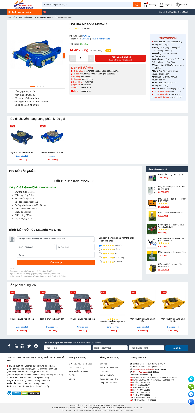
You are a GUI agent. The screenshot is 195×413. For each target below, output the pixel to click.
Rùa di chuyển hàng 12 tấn (82, 319)
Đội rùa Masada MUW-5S (21, 153)
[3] (100, 253)
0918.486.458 (85, 74)
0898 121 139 (175, 91)
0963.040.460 (88, 82)
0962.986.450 (86, 77)
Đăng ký (177, 348)
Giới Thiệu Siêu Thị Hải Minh (80, 364)
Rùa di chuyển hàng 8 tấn (52, 319)
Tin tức (72, 375)
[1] (100, 261)
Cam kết (103, 364)
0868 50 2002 (175, 94)
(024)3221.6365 (109, 74)
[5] (100, 245)
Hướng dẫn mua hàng (109, 379)
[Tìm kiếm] (138, 4)
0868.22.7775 (87, 79)
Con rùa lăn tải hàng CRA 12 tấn (173, 320)
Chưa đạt (110, 261)
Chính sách (104, 371)
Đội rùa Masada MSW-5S (52, 153)
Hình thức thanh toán (109, 368)
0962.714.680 (96, 74)
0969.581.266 (86, 85)
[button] (182, 4)
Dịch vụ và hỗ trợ (107, 375)
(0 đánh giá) (79, 28)
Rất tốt (109, 249)
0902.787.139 (89, 71)
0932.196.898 (100, 71)
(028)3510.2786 (113, 71)
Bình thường (111, 257)
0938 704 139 (145, 395)
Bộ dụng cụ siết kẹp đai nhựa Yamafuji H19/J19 (171, 226)
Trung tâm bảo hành (108, 383)
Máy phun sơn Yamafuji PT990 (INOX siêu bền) (171, 239)
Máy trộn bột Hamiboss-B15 (170, 212)
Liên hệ (72, 379)
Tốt (108, 253)
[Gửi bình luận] (56, 262)
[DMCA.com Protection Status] (30, 393)
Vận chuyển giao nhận (78, 371)
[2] (100, 257)
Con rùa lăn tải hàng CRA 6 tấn (112, 322)
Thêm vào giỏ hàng (120, 58)
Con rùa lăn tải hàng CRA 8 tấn (142, 320)
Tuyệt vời (110, 245)
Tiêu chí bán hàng (76, 368)
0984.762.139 (86, 87)
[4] (100, 249)
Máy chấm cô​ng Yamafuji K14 (171, 174)
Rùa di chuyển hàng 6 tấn (22, 319)
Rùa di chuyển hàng (101, 39)
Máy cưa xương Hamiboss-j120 (172, 252)
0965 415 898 (176, 97)
